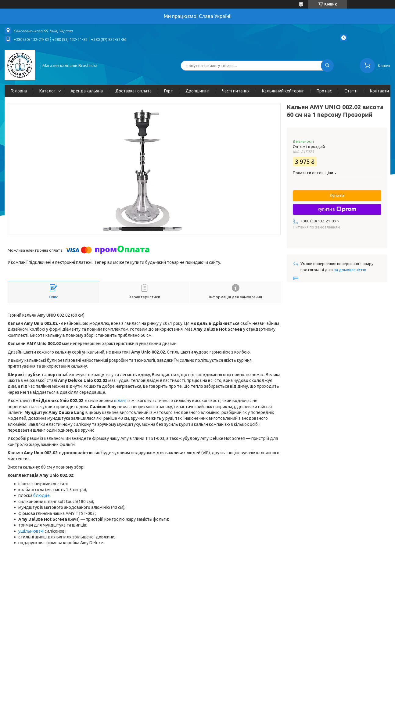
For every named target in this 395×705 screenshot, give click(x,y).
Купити (337, 195)
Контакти (379, 91)
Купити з (337, 209)
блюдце (41, 495)
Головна (19, 91)
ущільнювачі (31, 531)
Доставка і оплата (133, 91)
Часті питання (236, 91)
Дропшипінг (197, 91)
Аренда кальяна (86, 91)
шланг (120, 400)
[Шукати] (327, 65)
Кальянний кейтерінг (283, 91)
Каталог (47, 91)
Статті (350, 91)
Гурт (168, 91)
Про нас (324, 91)
